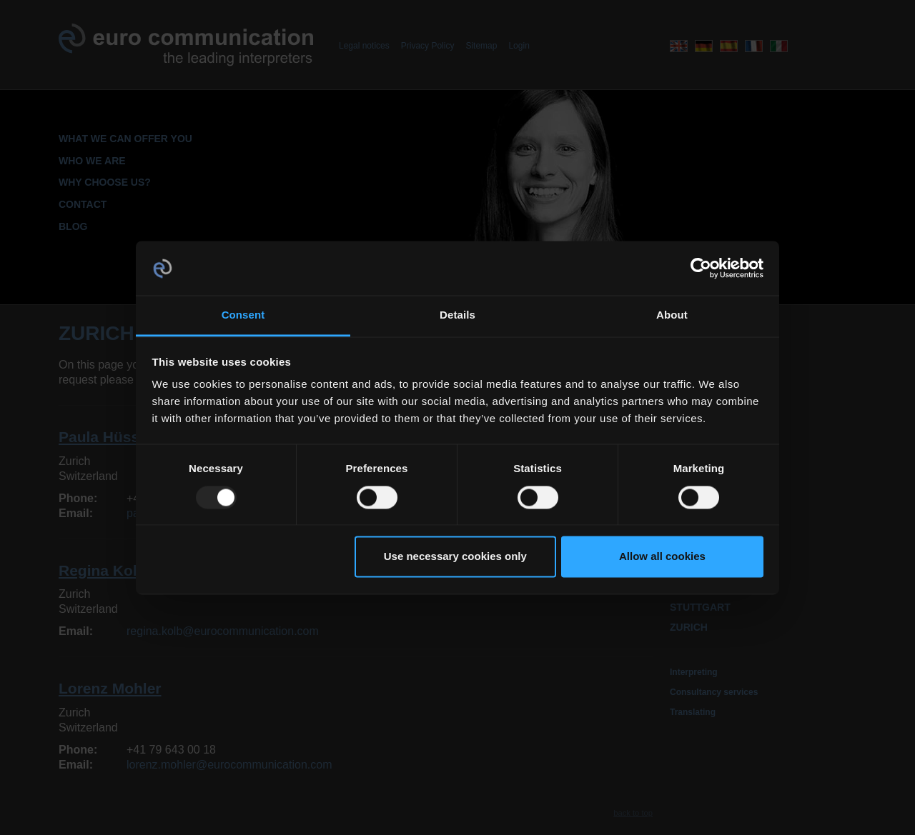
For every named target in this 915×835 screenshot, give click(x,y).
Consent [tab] (243, 315)
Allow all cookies (662, 557)
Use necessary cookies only (455, 557)
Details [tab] (457, 315)
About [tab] (672, 315)
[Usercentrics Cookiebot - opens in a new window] (700, 268)
